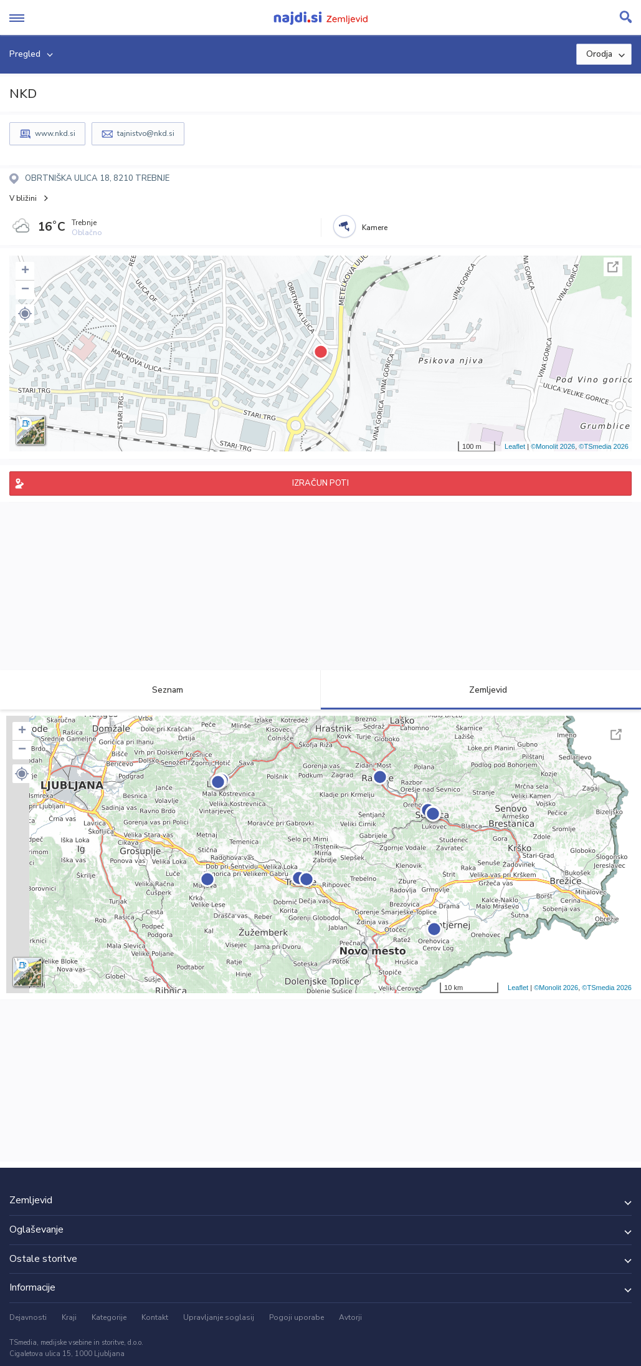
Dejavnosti (28, 1317)
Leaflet (515, 446)
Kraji (69, 1317)
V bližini (23, 198)
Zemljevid (481, 690)
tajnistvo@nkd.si (145, 133)
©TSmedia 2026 (604, 446)
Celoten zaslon (613, 266)
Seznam (160, 690)
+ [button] (25, 271)
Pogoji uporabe (296, 1317)
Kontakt (154, 1317)
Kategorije (109, 1317)
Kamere (374, 228)
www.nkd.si (55, 133)
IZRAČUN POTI (320, 483)
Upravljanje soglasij (218, 1317)
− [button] (25, 290)
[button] (25, 313)
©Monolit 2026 (553, 446)
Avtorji (350, 1317)
